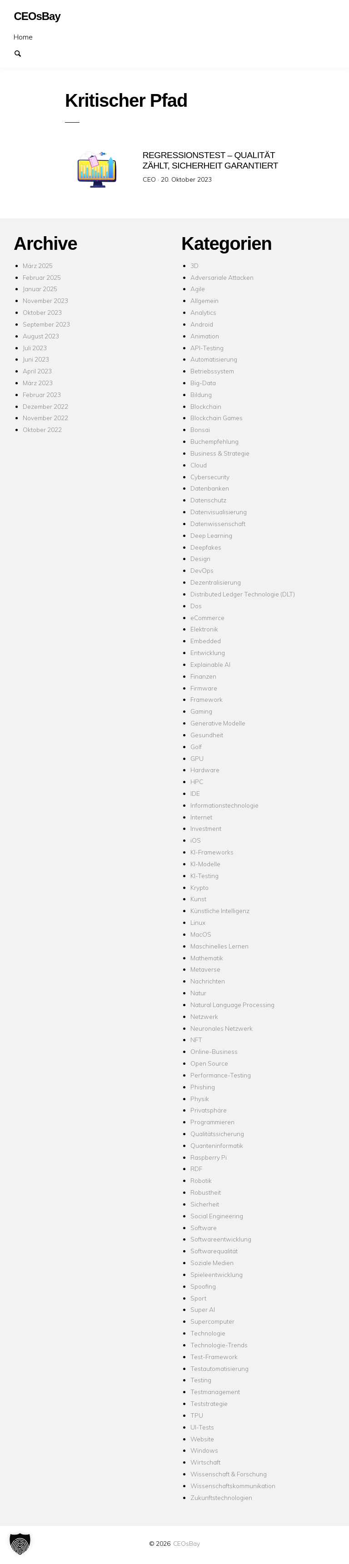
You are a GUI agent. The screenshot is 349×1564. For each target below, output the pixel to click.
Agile (197, 289)
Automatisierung (213, 359)
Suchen (22, 52)
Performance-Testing (220, 1075)
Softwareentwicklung (220, 1239)
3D (194, 265)
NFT (196, 1039)
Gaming (201, 711)
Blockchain (205, 406)
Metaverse (205, 969)
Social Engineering (216, 1216)
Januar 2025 (40, 289)
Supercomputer (212, 1321)
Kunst (198, 899)
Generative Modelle (217, 723)
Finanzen (203, 676)
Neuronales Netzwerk (221, 1028)
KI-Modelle (205, 864)
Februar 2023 (42, 394)
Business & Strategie (219, 453)
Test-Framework (214, 1356)
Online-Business (214, 1051)
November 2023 (45, 300)
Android (201, 324)
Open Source (209, 1063)
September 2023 (46, 324)
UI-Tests (202, 1427)
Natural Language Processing (232, 1004)
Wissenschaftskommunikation (232, 1486)
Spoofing (203, 1286)
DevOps (202, 570)
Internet (201, 817)
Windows (204, 1450)
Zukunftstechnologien (221, 1497)
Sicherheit (204, 1204)
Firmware (203, 688)
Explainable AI (210, 664)
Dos (196, 606)
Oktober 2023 (42, 312)
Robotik (201, 1180)
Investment (205, 828)
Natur (198, 993)
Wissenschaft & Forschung (228, 1474)
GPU (197, 758)
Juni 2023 (36, 359)
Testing (200, 1380)
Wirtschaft (205, 1462)
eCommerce (207, 617)
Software (203, 1227)
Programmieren (212, 1122)
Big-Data (203, 383)
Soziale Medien (212, 1262)
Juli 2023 (35, 348)
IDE (195, 793)
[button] (20, 1544)
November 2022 (45, 418)
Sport (198, 1298)
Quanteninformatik (216, 1145)
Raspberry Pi (208, 1157)
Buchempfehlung (214, 441)
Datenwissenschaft (217, 523)
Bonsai (200, 429)
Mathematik (206, 958)
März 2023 (38, 383)
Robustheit (205, 1192)
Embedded (205, 641)
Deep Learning (211, 535)
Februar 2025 (42, 277)
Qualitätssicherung (217, 1133)
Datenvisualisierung (218, 512)
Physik (199, 1098)
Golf (196, 746)
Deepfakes (205, 547)
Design (200, 558)
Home (23, 36)
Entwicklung (207, 652)
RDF (196, 1168)
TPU (196, 1415)
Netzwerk (204, 1016)
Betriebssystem (212, 371)
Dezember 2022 (45, 406)
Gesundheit (206, 735)
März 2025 (38, 265)
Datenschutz (208, 500)
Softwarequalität (214, 1251)
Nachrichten (207, 981)
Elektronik (204, 629)
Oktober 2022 (42, 429)
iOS (195, 840)
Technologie (207, 1333)
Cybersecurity (209, 477)
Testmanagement (215, 1391)
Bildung (201, 394)
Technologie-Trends (219, 1345)
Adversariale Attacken (222, 277)
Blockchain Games (216, 418)
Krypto (199, 887)
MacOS (200, 934)
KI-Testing (204, 875)
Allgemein (204, 300)
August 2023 (41, 336)
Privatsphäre (208, 1110)
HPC (196, 781)
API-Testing (207, 348)
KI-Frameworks (212, 852)
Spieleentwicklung (216, 1274)
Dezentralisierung (215, 582)
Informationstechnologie (224, 805)
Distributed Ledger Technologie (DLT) (242, 594)
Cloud (198, 465)
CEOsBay (186, 1543)
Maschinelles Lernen (219, 946)
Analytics (203, 312)
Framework (206, 699)
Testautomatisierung (219, 1368)
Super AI (202, 1309)
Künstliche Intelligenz (219, 910)
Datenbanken (209, 488)
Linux (197, 922)
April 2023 (37, 371)
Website (202, 1439)
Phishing (202, 1087)
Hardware (204, 770)
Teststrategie (209, 1403)
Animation (204, 336)
